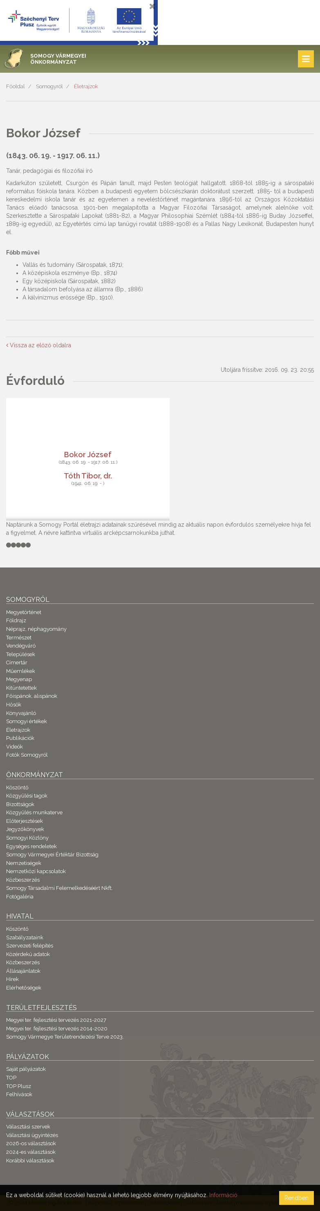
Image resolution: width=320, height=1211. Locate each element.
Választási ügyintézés (32, 1135)
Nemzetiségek (23, 863)
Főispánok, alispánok (31, 696)
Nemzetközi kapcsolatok (36, 871)
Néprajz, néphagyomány (36, 629)
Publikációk (20, 738)
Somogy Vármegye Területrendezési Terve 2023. (65, 1037)
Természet (18, 638)
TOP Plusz (18, 1086)
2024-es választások (31, 1152)
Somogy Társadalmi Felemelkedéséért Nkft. (59, 888)
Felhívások (19, 1094)
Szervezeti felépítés (29, 946)
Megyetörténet (23, 612)
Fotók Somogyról (27, 755)
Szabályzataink (24, 937)
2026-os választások (31, 1143)
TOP (11, 1078)
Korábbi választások (30, 1160)
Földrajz (16, 620)
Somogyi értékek (26, 721)
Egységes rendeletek (31, 846)
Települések (20, 654)
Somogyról (49, 86)
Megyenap (19, 679)
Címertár (16, 662)
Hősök (13, 705)
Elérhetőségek (23, 988)
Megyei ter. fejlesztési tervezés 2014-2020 (56, 1029)
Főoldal (15, 86)
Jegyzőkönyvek (25, 829)
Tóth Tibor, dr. (88, 475)
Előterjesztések (24, 821)
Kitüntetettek (21, 688)
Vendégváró (21, 646)
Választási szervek (28, 1127)
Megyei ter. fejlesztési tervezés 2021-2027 (56, 1020)
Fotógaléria (20, 897)
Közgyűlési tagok (26, 796)
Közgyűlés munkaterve (34, 812)
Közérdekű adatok (28, 954)
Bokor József (88, 454)
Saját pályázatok (26, 1069)
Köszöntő (17, 787)
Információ (223, 1195)
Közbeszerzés (23, 880)
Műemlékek (20, 671)
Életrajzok (86, 86)
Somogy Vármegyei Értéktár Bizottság (52, 854)
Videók (14, 747)
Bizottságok (20, 804)
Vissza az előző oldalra (38, 345)
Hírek (12, 979)
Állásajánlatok (23, 971)
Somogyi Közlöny (27, 838)
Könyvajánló (21, 713)
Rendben (296, 1198)
